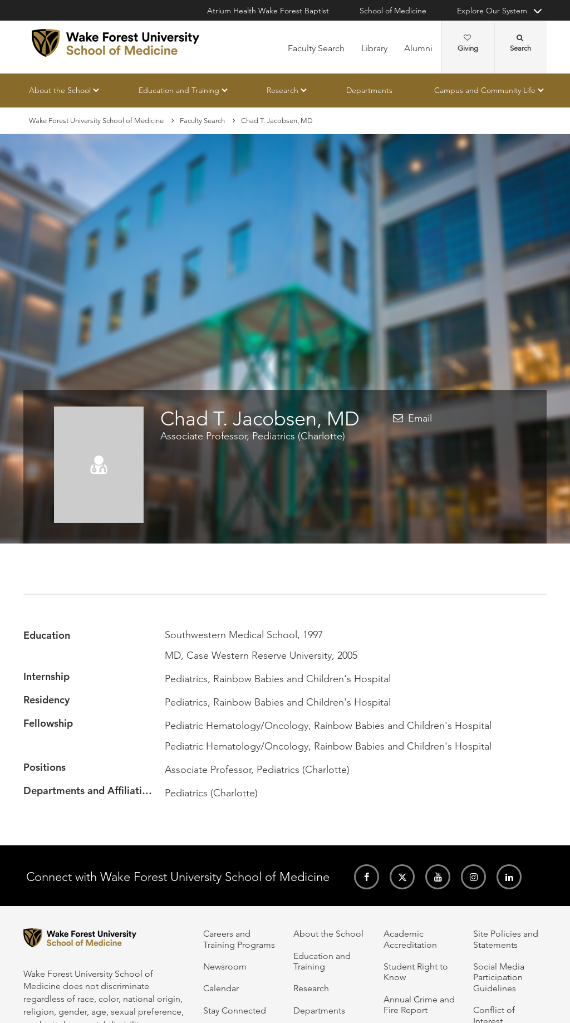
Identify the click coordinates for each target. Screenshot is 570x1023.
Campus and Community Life (484, 90)
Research (282, 90)
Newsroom (225, 966)
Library (374, 48)
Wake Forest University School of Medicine (96, 120)
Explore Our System (492, 11)
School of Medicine (393, 11)
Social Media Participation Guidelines (498, 977)
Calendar (221, 988)
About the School (60, 90)
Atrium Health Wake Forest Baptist (268, 11)
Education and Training (179, 90)
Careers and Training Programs (239, 938)
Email (420, 418)
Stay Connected (234, 1010)
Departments (369, 90)
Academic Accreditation (410, 938)
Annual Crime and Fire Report (419, 1004)
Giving (468, 43)
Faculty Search (316, 48)
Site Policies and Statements (505, 938)
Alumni (418, 48)
